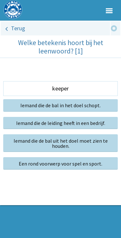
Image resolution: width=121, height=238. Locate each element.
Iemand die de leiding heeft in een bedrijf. (60, 123)
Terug (18, 28)
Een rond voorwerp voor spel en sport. (60, 163)
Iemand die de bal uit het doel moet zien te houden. (61, 143)
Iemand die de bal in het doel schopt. (60, 105)
